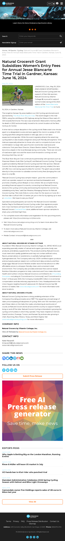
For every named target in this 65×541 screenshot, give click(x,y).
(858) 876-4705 (56, 527)
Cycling (20, 50)
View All (32, 502)
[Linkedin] (11, 358)
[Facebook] (4, 358)
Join (49, 3)
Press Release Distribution (37, 521)
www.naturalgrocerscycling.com (14, 319)
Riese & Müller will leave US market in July (22, 464)
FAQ (23, 521)
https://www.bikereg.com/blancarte (26, 218)
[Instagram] (14, 358)
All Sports (12, 50)
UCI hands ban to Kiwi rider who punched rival (24, 472)
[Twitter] (7, 358)
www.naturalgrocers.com (13, 231)
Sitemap (32, 524)
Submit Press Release (32, 376)
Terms (8, 521)
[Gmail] (18, 358)
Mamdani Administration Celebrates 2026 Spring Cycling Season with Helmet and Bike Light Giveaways (30, 481)
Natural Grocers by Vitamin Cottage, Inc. (33, 332)
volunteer (8, 198)
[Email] (22, 358)
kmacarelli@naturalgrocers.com (28, 235)
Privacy (16, 521)
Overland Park (20, 209)
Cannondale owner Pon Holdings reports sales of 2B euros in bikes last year (31, 491)
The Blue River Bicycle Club (24, 116)
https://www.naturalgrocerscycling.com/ (22, 222)
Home (4, 50)
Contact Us (54, 521)
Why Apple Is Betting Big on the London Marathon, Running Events (31, 455)
